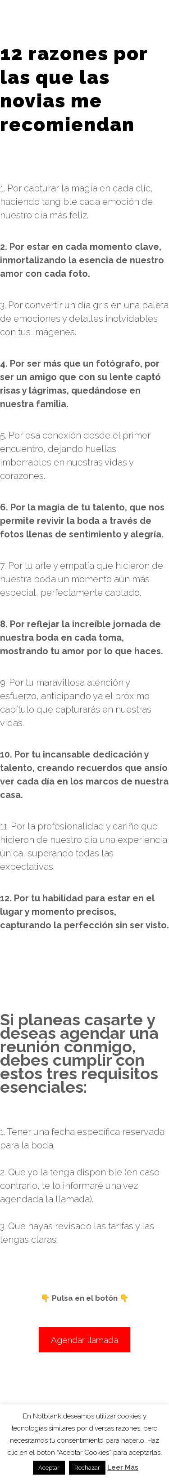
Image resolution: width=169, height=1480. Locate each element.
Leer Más (122, 1467)
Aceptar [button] (48, 1467)
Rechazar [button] (87, 1467)
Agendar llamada (84, 1340)
